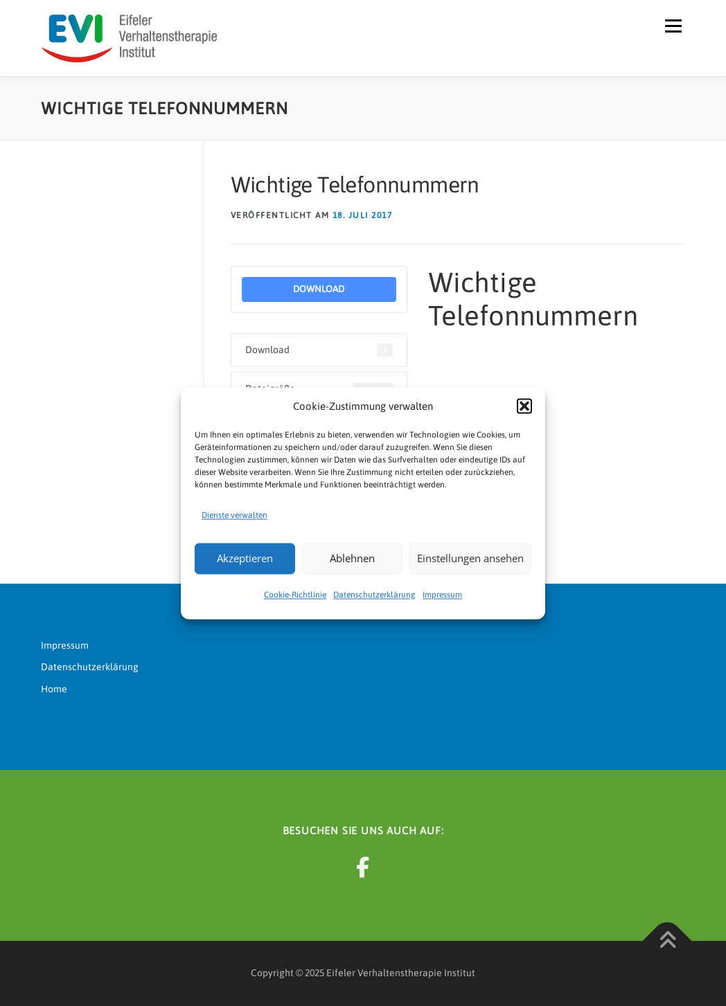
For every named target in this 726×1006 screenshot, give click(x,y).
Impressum (442, 595)
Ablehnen (352, 559)
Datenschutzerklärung (374, 595)
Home (54, 688)
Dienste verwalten (234, 515)
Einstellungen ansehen (470, 559)
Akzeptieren (245, 559)
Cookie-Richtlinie (295, 595)
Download (318, 289)
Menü (673, 25)
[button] (524, 406)
